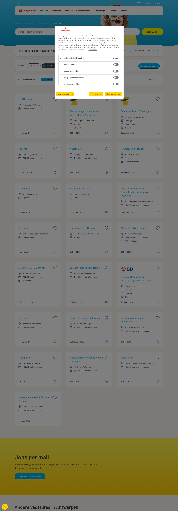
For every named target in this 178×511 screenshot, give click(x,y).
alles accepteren (113, 94)
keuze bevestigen (65, 94)
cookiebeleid (93, 50)
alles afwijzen (96, 94)
